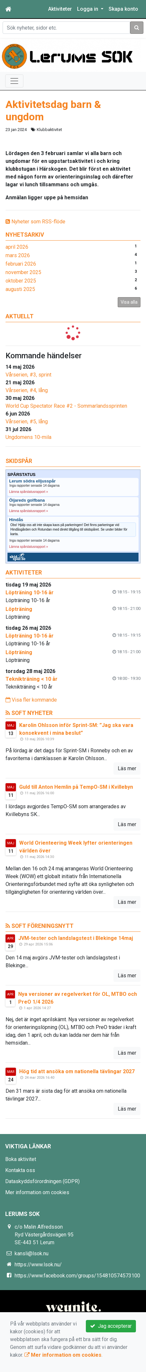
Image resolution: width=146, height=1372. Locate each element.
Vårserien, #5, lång (27, 421)
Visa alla (129, 302)
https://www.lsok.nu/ (38, 1264)
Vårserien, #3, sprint (28, 375)
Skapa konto (123, 9)
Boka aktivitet (20, 1159)
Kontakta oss (20, 1170)
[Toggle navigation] (14, 80)
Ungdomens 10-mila (28, 437)
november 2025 (23, 272)
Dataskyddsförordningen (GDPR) (42, 1181)
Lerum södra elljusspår (32, 481)
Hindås (16, 519)
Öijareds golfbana (27, 500)
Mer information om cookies (37, 1192)
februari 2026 (21, 264)
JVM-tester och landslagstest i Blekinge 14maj (75, 938)
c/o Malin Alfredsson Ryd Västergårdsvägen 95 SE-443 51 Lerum (44, 1235)
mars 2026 (18, 255)
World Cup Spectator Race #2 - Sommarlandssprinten (66, 406)
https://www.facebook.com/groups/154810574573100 (77, 1276)
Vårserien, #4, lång (27, 390)
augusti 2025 (20, 289)
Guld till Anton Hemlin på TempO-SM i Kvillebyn (76, 787)
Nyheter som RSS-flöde (35, 221)
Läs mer (127, 768)
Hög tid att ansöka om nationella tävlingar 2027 (77, 1071)
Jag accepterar (111, 1326)
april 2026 (17, 247)
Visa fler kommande (31, 700)
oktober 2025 (21, 281)
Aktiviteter (60, 9)
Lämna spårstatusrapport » (28, 492)
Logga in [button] (88, 9)
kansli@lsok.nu (31, 1253)
